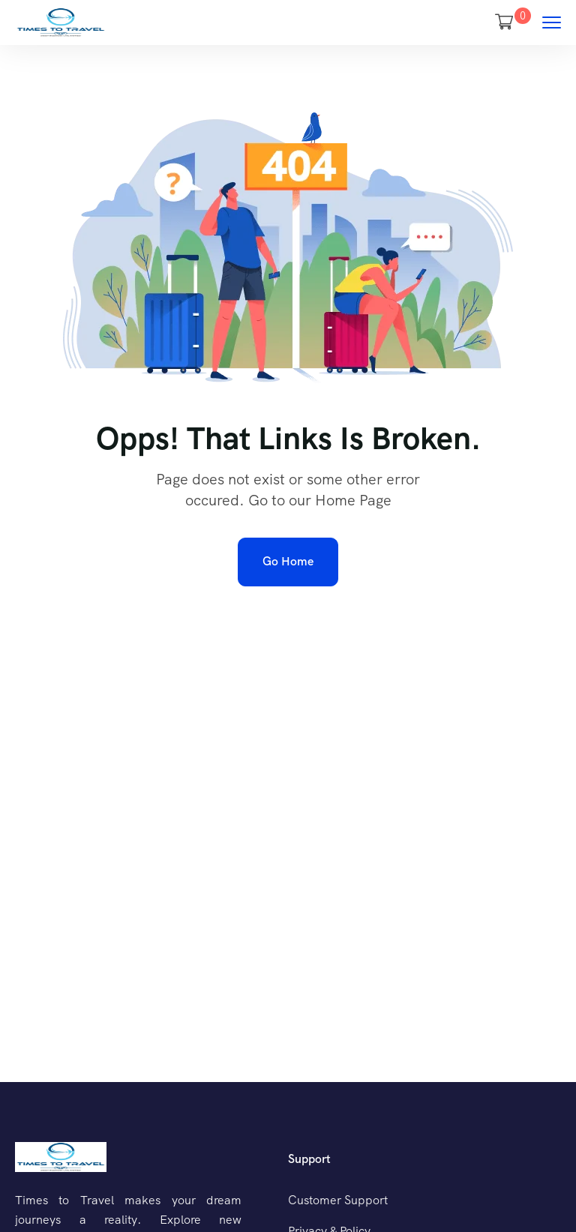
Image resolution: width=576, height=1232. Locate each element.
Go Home (288, 561)
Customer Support (338, 1200)
